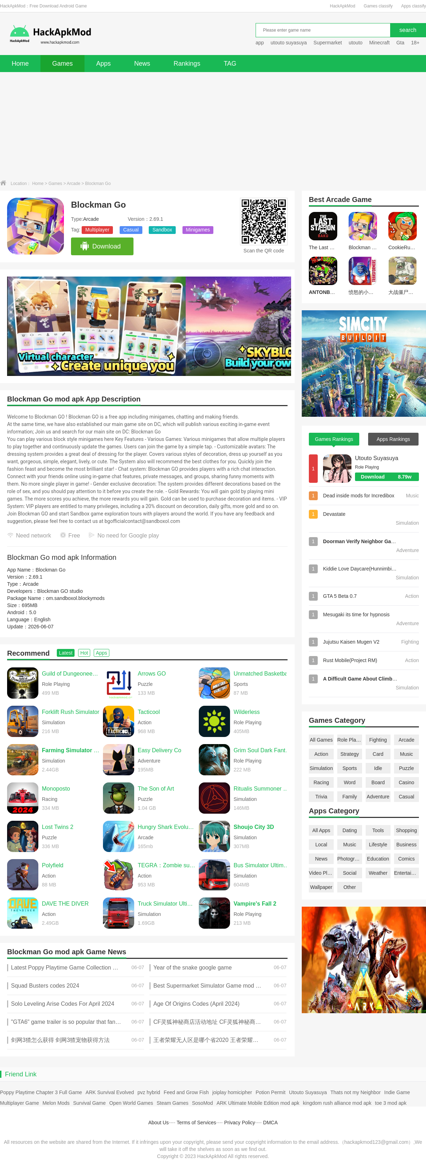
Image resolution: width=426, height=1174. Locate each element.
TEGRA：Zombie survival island (166, 865)
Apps (103, 63)
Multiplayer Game (19, 1103)
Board (377, 782)
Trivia (321, 796)
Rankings (187, 63)
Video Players (321, 873)
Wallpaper (321, 887)
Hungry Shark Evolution (166, 827)
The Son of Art (156, 789)
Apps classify (413, 6)
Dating (350, 830)
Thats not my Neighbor (356, 1092)
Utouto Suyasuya (376, 458)
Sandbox (162, 230)
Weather (378, 873)
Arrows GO (152, 674)
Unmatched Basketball (262, 674)
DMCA (270, 1122)
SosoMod (202, 1103)
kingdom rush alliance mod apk (337, 1103)
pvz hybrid (148, 1092)
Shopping (406, 830)
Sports (350, 768)
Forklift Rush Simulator (70, 712)
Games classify (378, 6)
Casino (406, 782)
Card (378, 754)
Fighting (378, 740)
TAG (230, 63)
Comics (406, 859)
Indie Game (397, 1092)
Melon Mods (56, 1103)
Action (321, 754)
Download (100, 246)
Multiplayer (97, 230)
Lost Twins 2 (57, 827)
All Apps (321, 830)
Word (349, 782)
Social (349, 873)
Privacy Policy (239, 1122)
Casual (131, 230)
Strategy (349, 754)
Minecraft (379, 42)
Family (349, 796)
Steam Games (172, 1103)
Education (378, 859)
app (260, 42)
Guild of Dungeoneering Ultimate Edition (70, 674)
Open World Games (131, 1103)
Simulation (321, 768)
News (142, 63)
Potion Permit (270, 1092)
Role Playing (349, 740)
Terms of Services (196, 1122)
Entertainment (406, 873)
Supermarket (327, 42)
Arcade (73, 183)
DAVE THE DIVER (65, 904)
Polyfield (52, 865)
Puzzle (406, 768)
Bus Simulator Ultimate (262, 865)
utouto (355, 42)
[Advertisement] (213, 125)
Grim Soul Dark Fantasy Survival (262, 750)
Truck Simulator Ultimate (166, 904)
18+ (415, 42)
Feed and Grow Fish (186, 1092)
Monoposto (56, 789)
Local (321, 844)
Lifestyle (378, 844)
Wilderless (247, 712)
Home (20, 63)
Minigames (198, 230)
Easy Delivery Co (159, 750)
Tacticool (149, 712)
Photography (349, 859)
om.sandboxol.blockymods (75, 598)
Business (407, 844)
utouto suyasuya (289, 42)
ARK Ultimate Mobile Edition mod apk (258, 1103)
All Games (321, 740)
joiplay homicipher (232, 1092)
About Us (158, 1122)
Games (62, 63)
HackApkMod (342, 6)
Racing (321, 782)
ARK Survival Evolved (110, 1092)
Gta (400, 42)
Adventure (378, 796)
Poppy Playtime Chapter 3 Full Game (41, 1092)
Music (406, 754)
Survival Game (89, 1103)
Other (349, 887)
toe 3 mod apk (390, 1103)
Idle (378, 768)
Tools (378, 830)
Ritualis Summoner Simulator (262, 789)
